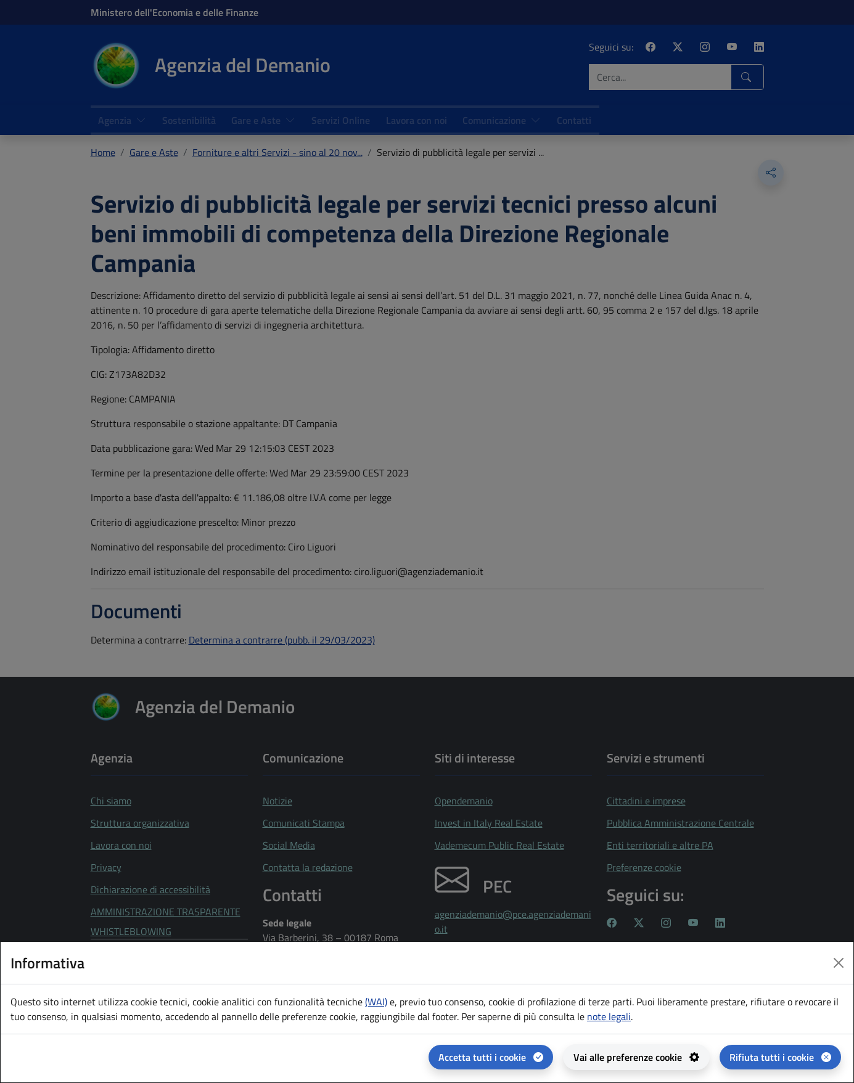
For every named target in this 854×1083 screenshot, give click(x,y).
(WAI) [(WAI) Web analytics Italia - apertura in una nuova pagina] (376, 1001)
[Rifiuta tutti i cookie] (780, 1057)
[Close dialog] (838, 963)
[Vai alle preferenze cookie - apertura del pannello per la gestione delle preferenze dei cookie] (636, 1057)
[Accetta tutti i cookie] (491, 1057)
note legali (609, 1016)
